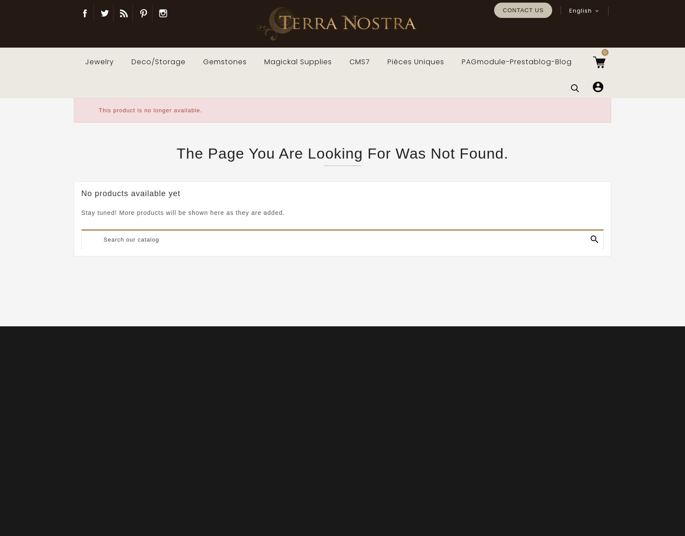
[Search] (342, 240)
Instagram (163, 13)
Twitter (104, 13)
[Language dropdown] (584, 11)
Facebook (84, 13)
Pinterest (143, 13)
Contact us (523, 10)
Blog (123, 13)
